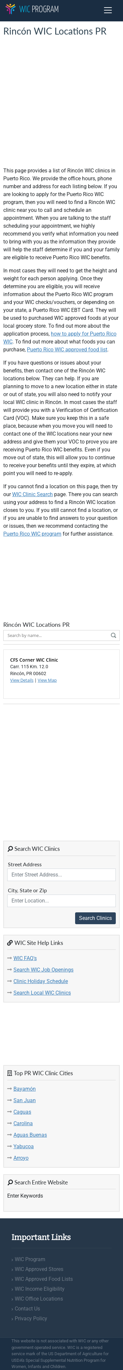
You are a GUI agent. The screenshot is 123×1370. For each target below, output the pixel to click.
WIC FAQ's (25, 958)
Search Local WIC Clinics (42, 993)
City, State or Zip (27, 890)
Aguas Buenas (30, 1135)
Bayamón (24, 1089)
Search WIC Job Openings (43, 970)
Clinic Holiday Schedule (40, 981)
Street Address (25, 864)
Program (32, 10)
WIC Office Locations (39, 1299)
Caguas (22, 1112)
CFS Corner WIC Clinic (34, 660)
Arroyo (21, 1158)
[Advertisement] (61, 102)
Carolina (23, 1123)
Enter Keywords (25, 1196)
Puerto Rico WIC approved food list (67, 349)
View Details (21, 680)
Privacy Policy (31, 1318)
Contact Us (27, 1309)
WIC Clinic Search (32, 494)
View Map (47, 680)
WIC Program (30, 1259)
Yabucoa (23, 1146)
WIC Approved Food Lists (44, 1279)
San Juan (24, 1100)
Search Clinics (95, 918)
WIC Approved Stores (39, 1269)
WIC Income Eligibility (40, 1289)
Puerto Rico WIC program (32, 534)
